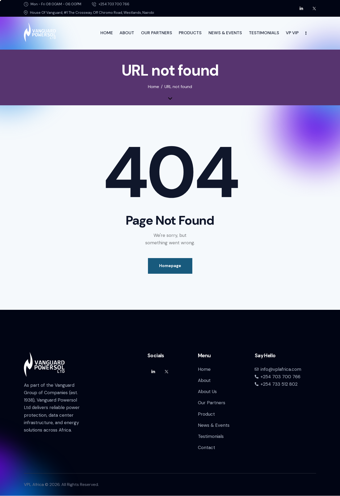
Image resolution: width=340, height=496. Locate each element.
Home (153, 86)
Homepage (170, 265)
